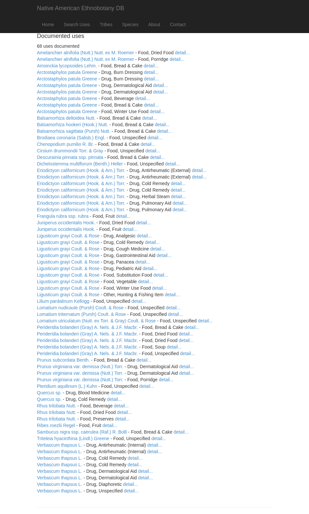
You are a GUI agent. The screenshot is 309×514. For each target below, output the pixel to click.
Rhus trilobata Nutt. (56, 405)
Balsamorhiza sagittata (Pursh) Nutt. (73, 131)
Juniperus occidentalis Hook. (66, 222)
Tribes (106, 24)
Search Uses (77, 24)
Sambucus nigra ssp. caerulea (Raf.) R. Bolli (82, 432)
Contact (178, 24)
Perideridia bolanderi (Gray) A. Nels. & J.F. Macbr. (87, 327)
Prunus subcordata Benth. (63, 360)
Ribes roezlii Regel (56, 425)
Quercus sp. (49, 392)
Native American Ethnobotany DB (80, 8)
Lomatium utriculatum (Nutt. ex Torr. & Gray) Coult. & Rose (96, 320)
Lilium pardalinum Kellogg (63, 301)
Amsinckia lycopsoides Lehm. (67, 65)
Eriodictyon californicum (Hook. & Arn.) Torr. (81, 170)
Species (130, 24)
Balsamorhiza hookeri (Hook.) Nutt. (72, 124)
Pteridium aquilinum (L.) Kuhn (67, 386)
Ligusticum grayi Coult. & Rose (68, 235)
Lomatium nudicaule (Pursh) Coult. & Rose (80, 307)
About (154, 24)
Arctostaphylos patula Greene (67, 72)
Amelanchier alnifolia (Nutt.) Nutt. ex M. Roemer (85, 52)
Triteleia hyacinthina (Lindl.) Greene (73, 438)
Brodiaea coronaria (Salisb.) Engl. (71, 137)
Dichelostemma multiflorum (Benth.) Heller (80, 163)
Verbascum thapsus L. (59, 445)
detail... (182, 52)
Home (48, 24)
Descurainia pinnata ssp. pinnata (70, 157)
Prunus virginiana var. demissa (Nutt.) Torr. (80, 366)
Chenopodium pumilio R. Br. (65, 144)
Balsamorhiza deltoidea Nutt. (66, 118)
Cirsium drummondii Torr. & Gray (70, 150)
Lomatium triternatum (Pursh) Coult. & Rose (81, 314)
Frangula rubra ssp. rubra (63, 216)
